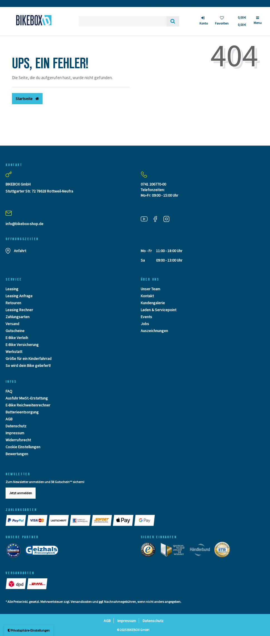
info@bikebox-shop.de (24, 223)
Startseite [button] (27, 98)
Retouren (13, 302)
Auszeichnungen (154, 330)
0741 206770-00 (153, 184)
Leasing (12, 288)
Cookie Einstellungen (23, 446)
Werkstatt (14, 351)
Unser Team (150, 288)
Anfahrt (20, 250)
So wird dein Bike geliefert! (28, 365)
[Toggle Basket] (241, 21)
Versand (12, 323)
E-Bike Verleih (17, 337)
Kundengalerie (153, 302)
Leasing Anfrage (19, 295)
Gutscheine (15, 330)
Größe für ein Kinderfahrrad (28, 358)
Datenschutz (16, 425)
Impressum (15, 432)
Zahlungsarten (17, 316)
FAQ (9, 391)
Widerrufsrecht (18, 439)
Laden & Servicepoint (158, 309)
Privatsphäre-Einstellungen (29, 630)
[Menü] (257, 23)
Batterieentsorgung (22, 412)
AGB (9, 418)
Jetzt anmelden (20, 493)
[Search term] (123, 21)
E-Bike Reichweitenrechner (28, 405)
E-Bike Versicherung (22, 344)
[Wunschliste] (221, 21)
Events (146, 316)
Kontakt (147, 295)
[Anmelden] (203, 21)
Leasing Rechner (19, 309)
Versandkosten (81, 602)
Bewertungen (17, 453)
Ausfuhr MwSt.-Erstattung (27, 398)
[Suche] (173, 21)
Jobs (145, 323)
